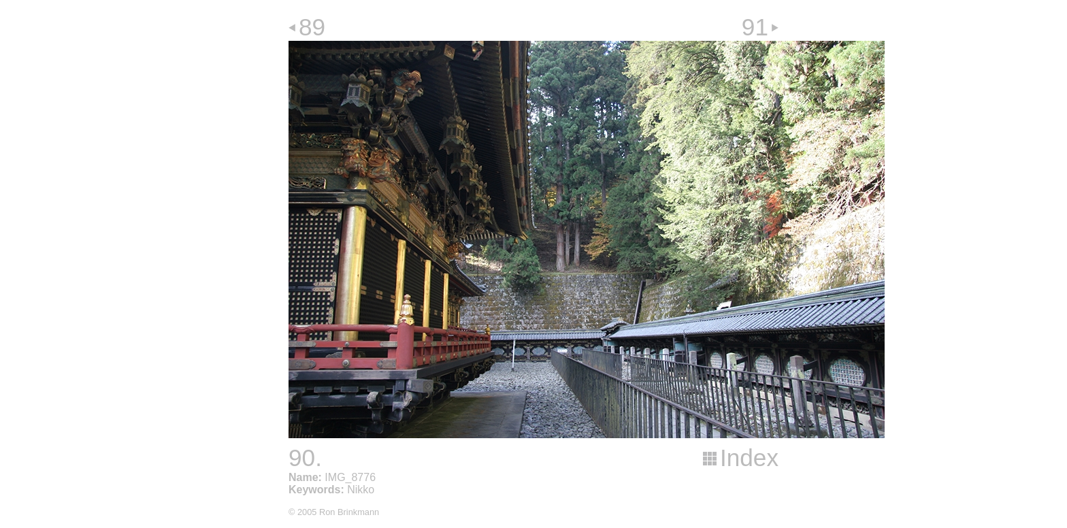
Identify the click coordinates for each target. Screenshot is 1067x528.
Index (749, 457)
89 (312, 27)
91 (755, 27)
